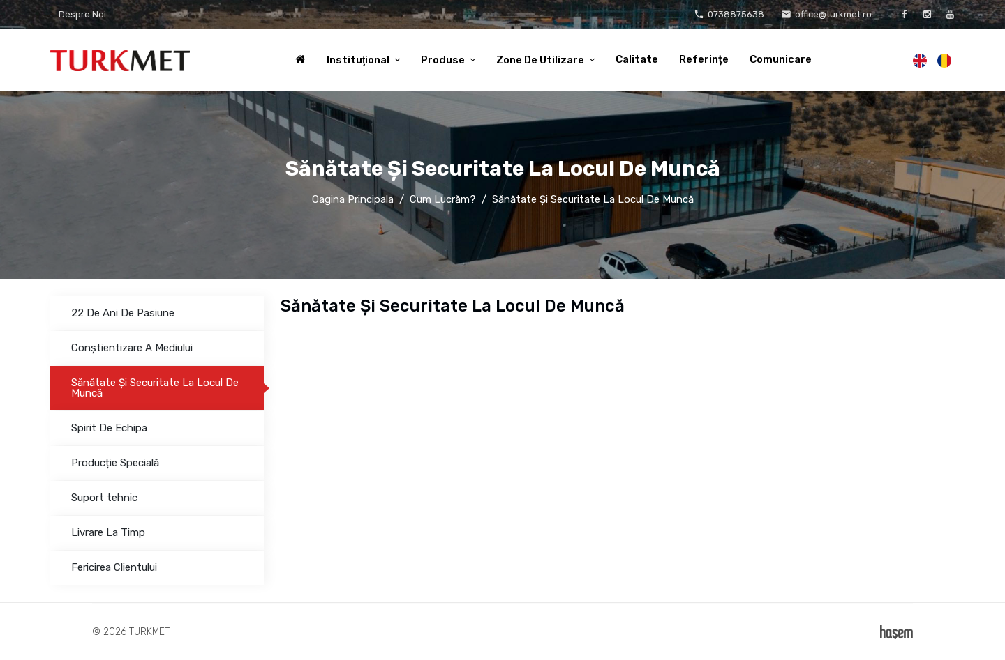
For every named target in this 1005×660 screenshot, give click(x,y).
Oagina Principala (353, 199)
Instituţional (359, 60)
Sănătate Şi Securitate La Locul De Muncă (155, 387)
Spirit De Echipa (109, 428)
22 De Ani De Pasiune (122, 313)
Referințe (704, 59)
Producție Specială (115, 462)
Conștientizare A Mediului (132, 347)
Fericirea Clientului (114, 567)
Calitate (637, 59)
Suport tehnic (104, 497)
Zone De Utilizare (541, 60)
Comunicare (781, 59)
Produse (444, 60)
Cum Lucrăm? (443, 199)
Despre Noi (82, 14)
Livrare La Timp (108, 532)
